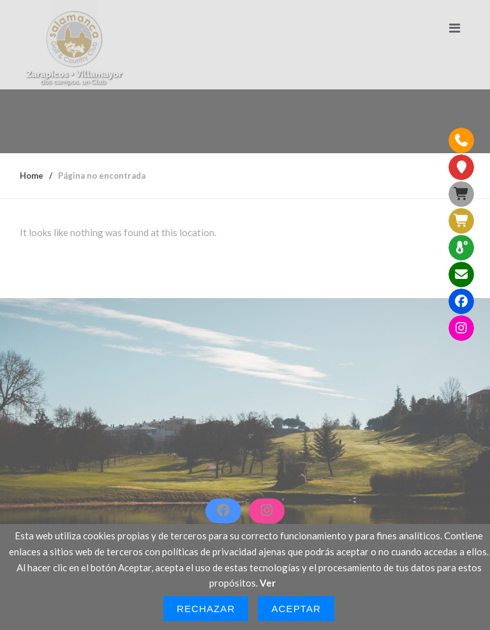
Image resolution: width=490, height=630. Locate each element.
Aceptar (296, 608)
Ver (268, 583)
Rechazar (206, 608)
